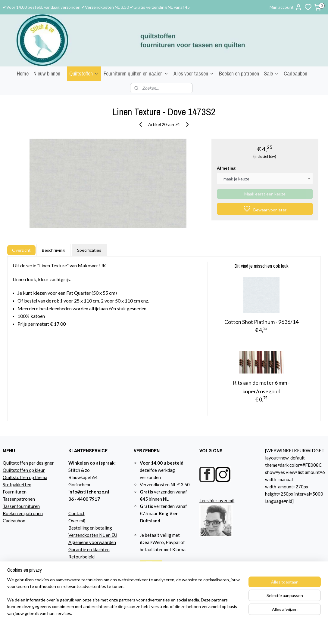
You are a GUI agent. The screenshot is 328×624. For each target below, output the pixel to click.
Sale (271, 73)
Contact (76, 513)
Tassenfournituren (21, 506)
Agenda (76, 571)
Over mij (76, 520)
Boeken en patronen (239, 73)
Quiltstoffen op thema (25, 477)
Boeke (9, 513)
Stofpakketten (17, 484)
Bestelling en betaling (90, 527)
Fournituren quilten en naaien (136, 73)
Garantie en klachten (89, 549)
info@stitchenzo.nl (88, 491)
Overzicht (21, 250)
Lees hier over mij (216, 500)
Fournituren (15, 491)
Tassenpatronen (19, 499)
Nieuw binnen (46, 73)
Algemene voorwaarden (92, 542)
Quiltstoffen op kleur (24, 470)
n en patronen (29, 513)
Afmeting (226, 168)
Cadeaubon (295, 73)
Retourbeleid (81, 556)
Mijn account (286, 7)
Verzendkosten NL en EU (92, 535)
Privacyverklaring (86, 564)
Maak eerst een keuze (265, 193)
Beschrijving (53, 250)
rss (230, 613)
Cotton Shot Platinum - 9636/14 (261, 321)
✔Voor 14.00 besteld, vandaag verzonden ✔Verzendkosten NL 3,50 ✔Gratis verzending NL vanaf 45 (96, 7)
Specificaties (89, 250)
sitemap (219, 613)
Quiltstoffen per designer (28, 463)
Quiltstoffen (84, 73)
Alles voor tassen (193, 73)
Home (23, 73)
